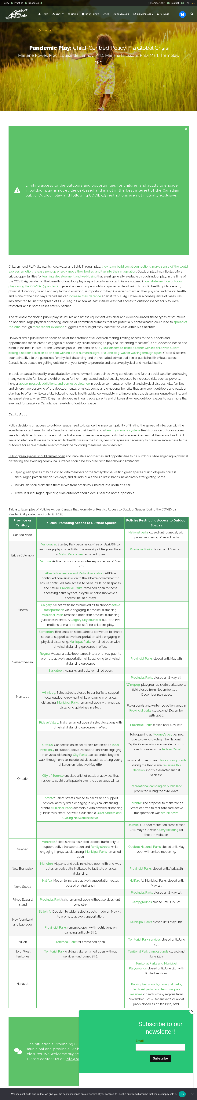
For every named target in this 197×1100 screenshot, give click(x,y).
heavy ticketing (167, 726)
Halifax (47, 777)
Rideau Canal (171, 645)
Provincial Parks (141, 445)
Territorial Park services (144, 836)
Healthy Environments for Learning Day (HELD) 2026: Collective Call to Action (118, 1023)
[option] (193, 3)
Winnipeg (133, 581)
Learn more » (34, 1042)
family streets (100, 743)
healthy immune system (122, 326)
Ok (182, 1094)
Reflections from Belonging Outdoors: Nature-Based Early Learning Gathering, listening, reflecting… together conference (121, 1000)
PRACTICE (77, 1054)
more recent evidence (49, 223)
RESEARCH (77, 1062)
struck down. (170, 709)
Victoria (45, 457)
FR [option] (193, 3)
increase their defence (85, 192)
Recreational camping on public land (156, 682)
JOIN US (77, 1030)
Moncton (46, 760)
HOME (77, 993)
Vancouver (48, 440)
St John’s (45, 808)
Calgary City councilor (85, 516)
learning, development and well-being (69, 172)
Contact (174, 3)
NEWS (77, 1008)
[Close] (192, 1034)
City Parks (80, 651)
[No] (192, 1094)
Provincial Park (50, 796)
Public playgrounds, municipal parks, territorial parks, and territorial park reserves (156, 885)
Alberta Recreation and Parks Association (74, 469)
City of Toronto (53, 672)
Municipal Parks (53, 511)
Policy (6, 3)
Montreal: (48, 738)
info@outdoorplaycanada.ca (90, 935)
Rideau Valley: (49, 619)
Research (33, 3)
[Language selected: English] (192, 3)
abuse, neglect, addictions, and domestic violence (54, 280)
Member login (157, 3)
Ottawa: (47, 641)
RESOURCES (77, 1015)
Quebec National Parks (144, 743)
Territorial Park (66, 838)
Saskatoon (56, 567)
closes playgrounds (172, 656)
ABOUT (77, 1000)
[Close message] (186, 129)
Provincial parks (140, 607)
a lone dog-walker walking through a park (133, 249)
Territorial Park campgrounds (148, 848)
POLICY (77, 1047)
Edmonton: (46, 528)
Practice (18, 3)
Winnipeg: (49, 589)
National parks (138, 428)
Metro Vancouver (71, 450)
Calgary (46, 501)
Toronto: (136, 699)
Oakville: (133, 721)
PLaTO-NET (77, 1022)
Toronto (48, 694)
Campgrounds (142, 798)
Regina (45, 550)
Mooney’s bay (162, 630)
